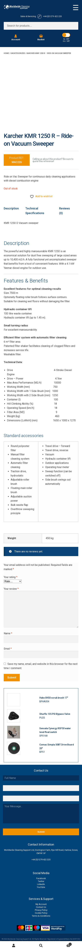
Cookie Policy (41, 913)
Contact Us (41, 907)
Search (41, 945)
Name (8, 633)
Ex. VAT (66, 39)
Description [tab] (11, 208)
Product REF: (16, 160)
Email (8, 648)
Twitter (41, 881)
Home (6, 53)
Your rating (10, 577)
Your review (11, 588)
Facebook (41, 878)
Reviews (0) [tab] (64, 211)
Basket (63, 944)
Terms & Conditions (41, 916)
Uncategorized (18, 53)
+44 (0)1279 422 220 (41, 859)
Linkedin (41, 884)
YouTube (41, 887)
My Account (41, 904)
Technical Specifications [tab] (34, 211)
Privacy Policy (41, 910)
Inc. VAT (66, 41)
